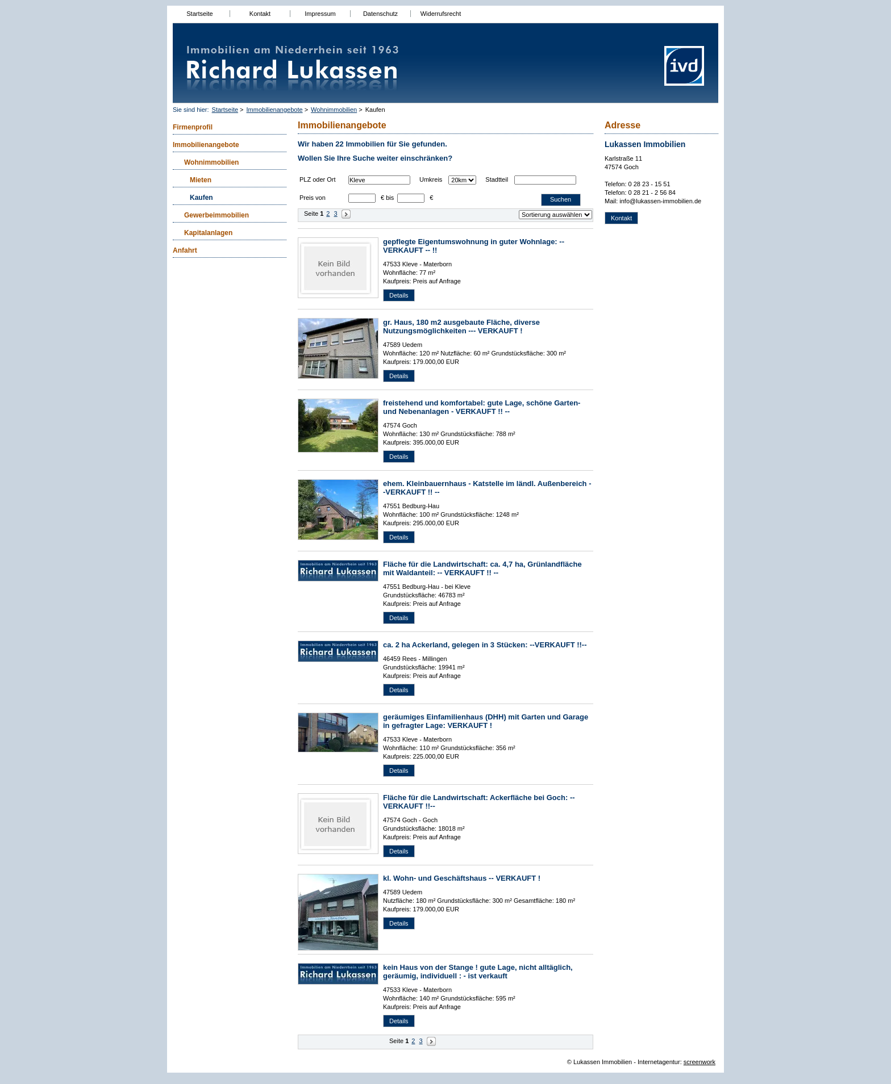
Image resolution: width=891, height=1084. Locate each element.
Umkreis (430, 179)
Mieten (200, 180)
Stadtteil (496, 179)
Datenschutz (380, 13)
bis (390, 197)
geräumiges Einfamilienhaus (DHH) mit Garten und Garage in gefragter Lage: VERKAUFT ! (485, 721)
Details (399, 295)
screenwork (699, 1061)
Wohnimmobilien (334, 109)
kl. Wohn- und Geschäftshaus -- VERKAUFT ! (461, 878)
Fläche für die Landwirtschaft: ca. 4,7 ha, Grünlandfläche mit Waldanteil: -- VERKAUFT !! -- (482, 568)
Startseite (199, 13)
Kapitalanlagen (208, 233)
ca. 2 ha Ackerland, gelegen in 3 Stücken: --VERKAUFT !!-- (485, 645)
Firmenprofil (193, 127)
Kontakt (259, 13)
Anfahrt (185, 250)
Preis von (312, 197)
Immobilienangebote (275, 109)
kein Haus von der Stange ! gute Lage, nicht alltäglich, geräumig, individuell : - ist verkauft (478, 971)
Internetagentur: (660, 1061)
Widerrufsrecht (440, 13)
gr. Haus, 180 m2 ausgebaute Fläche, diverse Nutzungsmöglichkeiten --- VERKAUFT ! (461, 326)
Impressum (320, 13)
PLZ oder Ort (317, 179)
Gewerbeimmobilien (216, 215)
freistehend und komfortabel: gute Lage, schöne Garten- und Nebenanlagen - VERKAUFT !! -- (481, 407)
